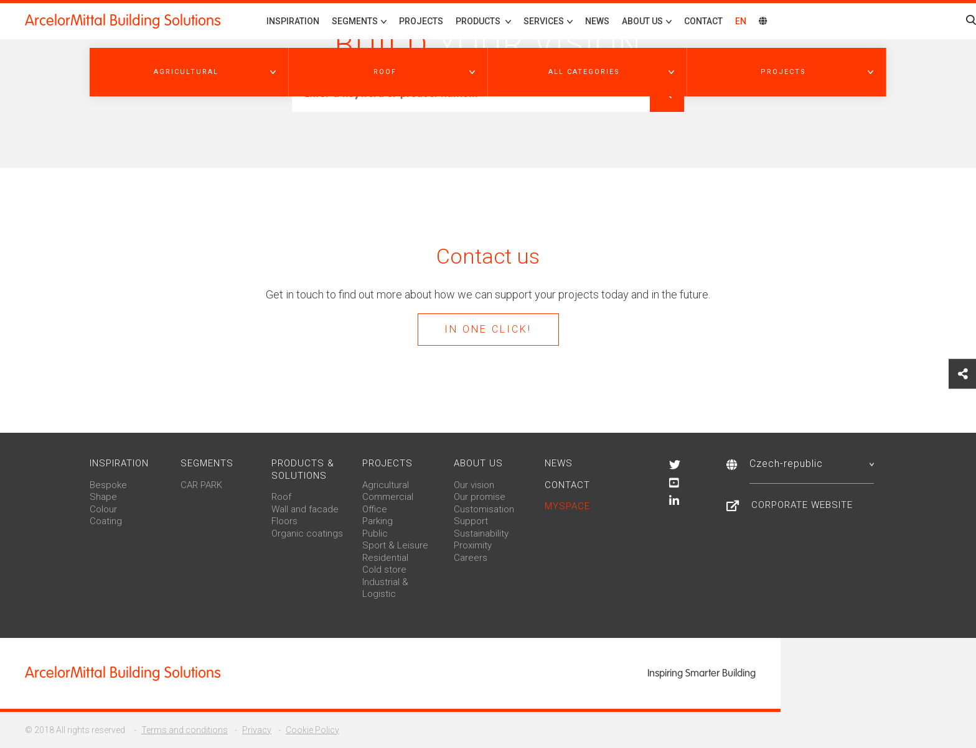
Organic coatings (307, 533)
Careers (470, 557)
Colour (103, 509)
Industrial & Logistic (385, 588)
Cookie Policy (312, 730)
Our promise (479, 496)
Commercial (387, 496)
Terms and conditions (184, 730)
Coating (106, 521)
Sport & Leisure (395, 545)
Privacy (256, 730)
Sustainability (481, 533)
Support (471, 521)
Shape (103, 496)
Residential (385, 557)
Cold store (384, 569)
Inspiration (292, 21)
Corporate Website (802, 504)
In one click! (488, 329)
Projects (421, 21)
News (597, 21)
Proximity (473, 545)
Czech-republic (811, 463)
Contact (703, 21)
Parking (377, 521)
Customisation (484, 509)
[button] (189, 72)
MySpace (567, 506)
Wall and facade (305, 509)
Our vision (474, 485)
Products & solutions (302, 469)
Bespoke (108, 485)
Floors (284, 521)
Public (375, 533)
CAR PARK (201, 485)
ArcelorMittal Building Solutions (123, 20)
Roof (281, 496)
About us (478, 463)
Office (374, 509)
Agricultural (385, 485)
